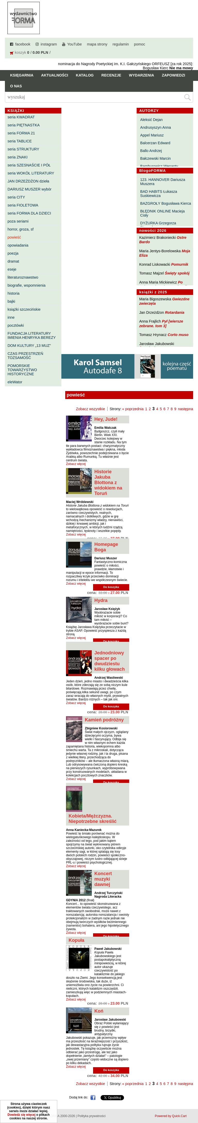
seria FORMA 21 (21, 133)
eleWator (14, 382)
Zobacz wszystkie (90, 409)
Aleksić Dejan (151, 120)
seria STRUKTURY (23, 149)
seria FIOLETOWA (22, 205)
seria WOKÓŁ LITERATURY (30, 173)
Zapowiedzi (173, 75)
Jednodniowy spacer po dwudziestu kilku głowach (109, 661)
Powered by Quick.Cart (170, 1116)
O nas (16, 86)
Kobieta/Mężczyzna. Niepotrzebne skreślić (93, 818)
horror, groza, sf (20, 229)
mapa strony (97, 44)
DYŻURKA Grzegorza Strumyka (158, 225)
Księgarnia (21, 75)
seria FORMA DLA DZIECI (29, 213)
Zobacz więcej (76, 464)
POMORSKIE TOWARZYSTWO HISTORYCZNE (22, 370)
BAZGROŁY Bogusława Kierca (165, 203)
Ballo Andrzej (151, 151)
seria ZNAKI (17, 157)
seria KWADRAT (21, 117)
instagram (49, 44)
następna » (187, 409)
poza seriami (18, 221)
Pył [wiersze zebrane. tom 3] (161, 323)
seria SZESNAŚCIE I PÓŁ (29, 165)
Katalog (85, 75)
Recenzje (111, 75)
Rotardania (174, 312)
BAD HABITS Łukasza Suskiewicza (158, 193)
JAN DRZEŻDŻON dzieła (28, 181)
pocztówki (15, 325)
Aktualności (54, 75)
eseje (11, 269)
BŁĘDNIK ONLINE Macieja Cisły (162, 213)
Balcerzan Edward (155, 143)
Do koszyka (111, 587)
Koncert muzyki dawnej (103, 879)
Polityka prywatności (92, 1116)
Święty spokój (177, 273)
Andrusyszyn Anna (155, 127)
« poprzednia (133, 409)
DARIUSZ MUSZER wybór (29, 189)
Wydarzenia (141, 75)
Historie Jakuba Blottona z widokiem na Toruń (108, 482)
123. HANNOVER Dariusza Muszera (162, 182)
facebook (22, 44)
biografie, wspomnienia (26, 285)
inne (10, 317)
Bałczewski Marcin (155, 158)
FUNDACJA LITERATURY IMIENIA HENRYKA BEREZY (31, 335)
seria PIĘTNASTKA (23, 125)
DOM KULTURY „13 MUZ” (29, 345)
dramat (13, 261)
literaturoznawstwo (22, 277)
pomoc (139, 44)
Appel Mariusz (152, 135)
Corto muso (178, 335)
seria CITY (16, 197)
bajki (11, 301)
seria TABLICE (19, 141)
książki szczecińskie (23, 309)
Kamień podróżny (104, 719)
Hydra (101, 600)
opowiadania (17, 245)
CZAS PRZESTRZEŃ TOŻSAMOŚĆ (25, 356)
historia (13, 293)
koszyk (20, 52)
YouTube (74, 44)
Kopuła (76, 940)
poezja (12, 253)
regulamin (121, 44)
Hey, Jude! (106, 419)
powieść (14, 237)
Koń (98, 1011)
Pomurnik (179, 264)
